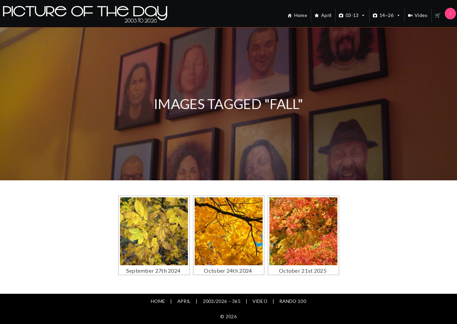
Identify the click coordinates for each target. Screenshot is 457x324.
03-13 (356, 15)
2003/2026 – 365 (222, 301)
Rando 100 (293, 301)
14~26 (390, 15)
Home (300, 15)
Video (421, 15)
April (326, 15)
